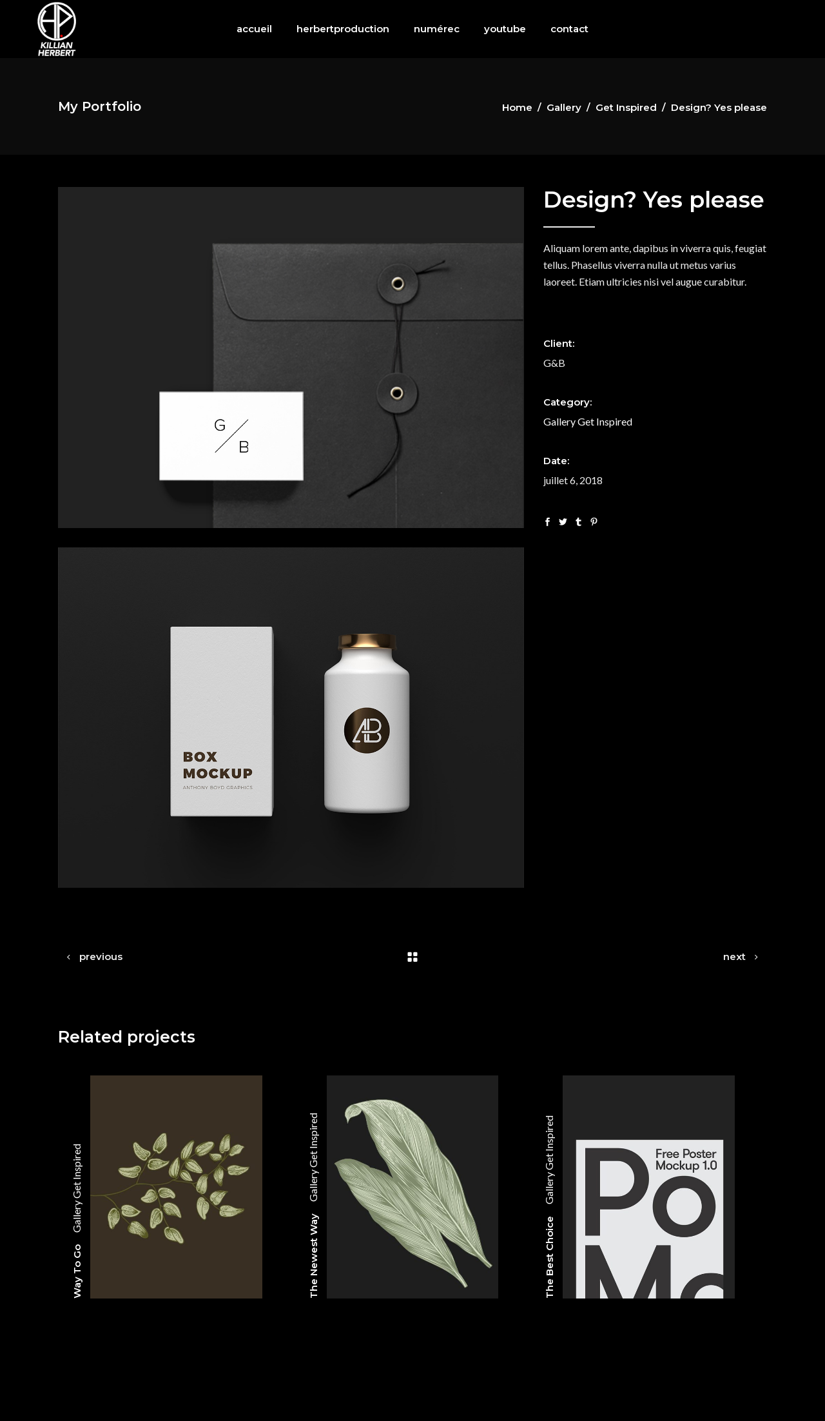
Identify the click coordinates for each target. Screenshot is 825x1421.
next (734, 956)
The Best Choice (549, 1257)
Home (517, 107)
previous (100, 956)
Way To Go (77, 1271)
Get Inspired (626, 107)
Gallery (564, 107)
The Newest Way (313, 1255)
